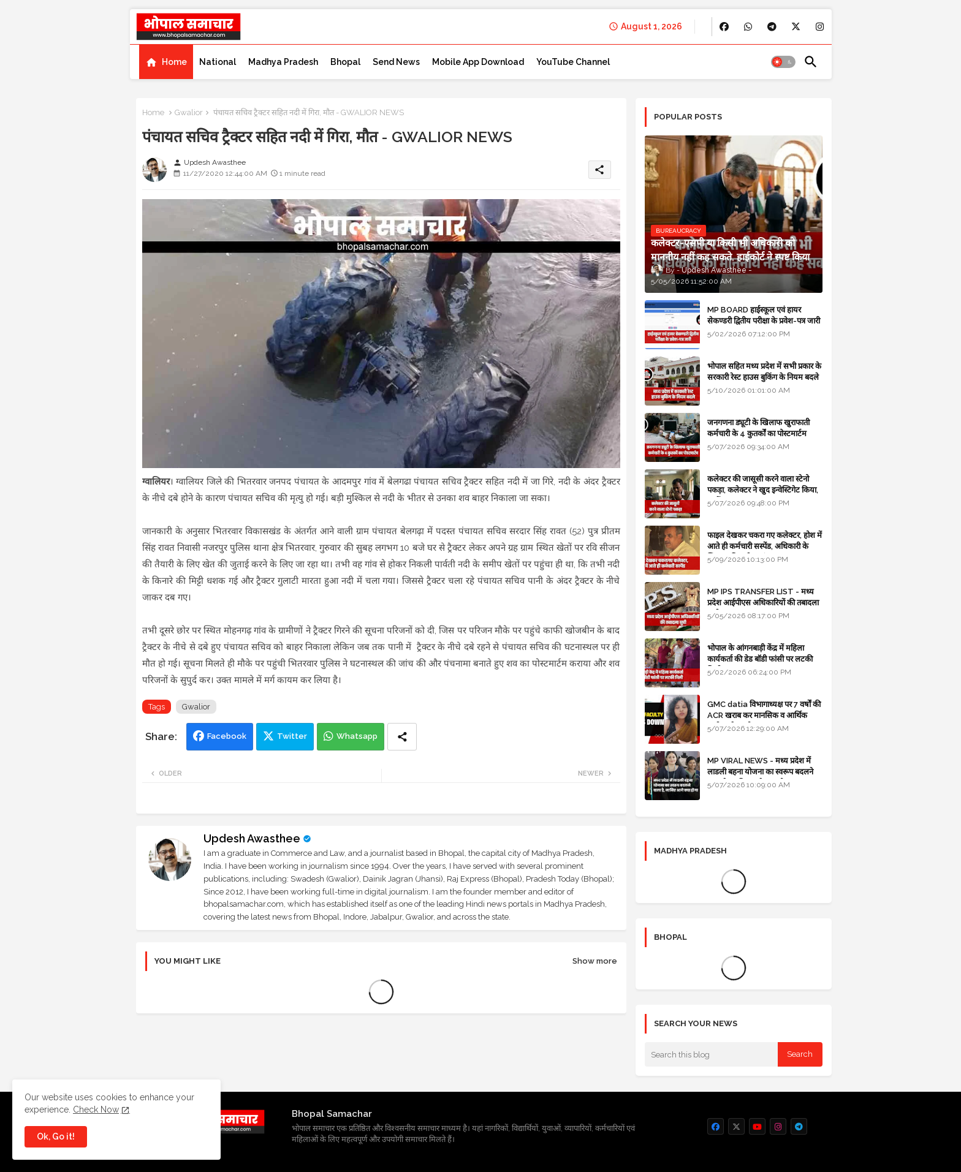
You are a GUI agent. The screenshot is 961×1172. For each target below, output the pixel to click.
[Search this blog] (711, 1054)
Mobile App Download (478, 62)
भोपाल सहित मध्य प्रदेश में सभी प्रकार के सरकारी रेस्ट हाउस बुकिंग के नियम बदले (764, 371)
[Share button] (402, 736)
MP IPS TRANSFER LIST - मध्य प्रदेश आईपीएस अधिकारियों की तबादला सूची (763, 602)
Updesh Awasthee (251, 838)
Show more (594, 961)
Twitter (292, 736)
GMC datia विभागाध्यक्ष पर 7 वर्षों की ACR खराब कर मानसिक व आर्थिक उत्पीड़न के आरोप (764, 715)
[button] (783, 62)
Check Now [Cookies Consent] (96, 1109)
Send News (396, 62)
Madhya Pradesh (283, 62)
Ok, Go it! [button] (56, 1136)
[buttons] (724, 26)
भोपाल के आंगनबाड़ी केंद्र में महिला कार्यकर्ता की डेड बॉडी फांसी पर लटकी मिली (760, 659)
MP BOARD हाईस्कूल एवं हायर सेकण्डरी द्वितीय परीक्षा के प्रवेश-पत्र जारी (763, 315)
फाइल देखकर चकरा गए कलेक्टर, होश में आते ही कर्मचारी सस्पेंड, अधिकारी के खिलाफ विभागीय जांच (764, 546)
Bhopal (345, 62)
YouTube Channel (573, 62)
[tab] (166, 62)
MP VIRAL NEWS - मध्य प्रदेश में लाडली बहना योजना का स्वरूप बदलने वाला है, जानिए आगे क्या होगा (760, 771)
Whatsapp (357, 736)
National (217, 62)
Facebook (226, 736)
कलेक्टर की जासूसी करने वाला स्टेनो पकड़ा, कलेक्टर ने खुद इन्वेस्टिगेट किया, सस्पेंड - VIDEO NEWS (762, 489)
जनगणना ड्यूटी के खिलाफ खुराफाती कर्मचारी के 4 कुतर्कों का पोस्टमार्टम (758, 428)
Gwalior (189, 112)
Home (174, 62)
